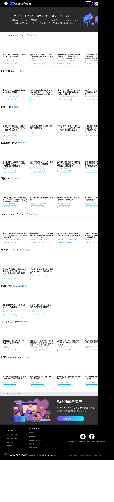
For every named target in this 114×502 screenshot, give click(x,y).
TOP (3, 394)
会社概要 (81, 455)
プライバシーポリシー (98, 455)
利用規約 (88, 455)
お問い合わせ (73, 455)
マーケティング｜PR (13, 394)
